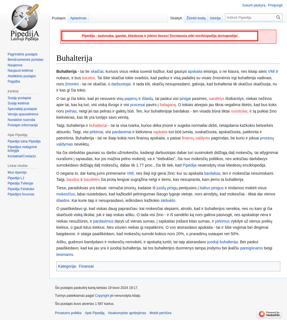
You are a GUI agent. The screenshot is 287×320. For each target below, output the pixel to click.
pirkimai (96, 132)
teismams (64, 254)
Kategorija (67, 266)
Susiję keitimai (18, 103)
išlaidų (147, 98)
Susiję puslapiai (19, 98)
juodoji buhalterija (222, 242)
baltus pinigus (212, 188)
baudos (88, 78)
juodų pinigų (167, 188)
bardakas (212, 173)
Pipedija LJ (16, 178)
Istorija (215, 18)
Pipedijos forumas (21, 194)
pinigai (185, 98)
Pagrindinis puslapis (23, 54)
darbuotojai (121, 84)
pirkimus (222, 221)
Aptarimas (78, 18)
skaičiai (97, 71)
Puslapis (59, 18)
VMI (271, 71)
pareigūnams (251, 248)
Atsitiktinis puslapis (22, 76)
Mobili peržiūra (161, 313)
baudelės (92, 179)
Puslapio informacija (23, 125)
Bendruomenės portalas (25, 60)
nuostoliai (239, 111)
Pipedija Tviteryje (20, 183)
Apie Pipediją (95, 313)
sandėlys (216, 98)
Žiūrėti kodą (195, 18)
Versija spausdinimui (23, 114)
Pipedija (190, 165)
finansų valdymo (196, 138)
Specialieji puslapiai (22, 109)
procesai (137, 104)
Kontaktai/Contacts (22, 156)
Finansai (86, 266)
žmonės (72, 84)
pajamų (131, 98)
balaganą (168, 104)
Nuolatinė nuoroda (21, 120)
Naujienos (15, 65)
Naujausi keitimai (20, 71)
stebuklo (168, 200)
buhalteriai (98, 125)
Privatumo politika (68, 313)
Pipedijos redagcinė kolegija (22, 149)
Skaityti (176, 18)
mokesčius (65, 194)
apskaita (195, 71)
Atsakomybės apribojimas (127, 313)
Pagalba (14, 81)
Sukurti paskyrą (253, 5)
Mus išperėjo (17, 172)
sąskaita (160, 132)
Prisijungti (275, 5)
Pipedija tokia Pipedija (24, 141)
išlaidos (63, 200)
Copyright (102, 296)
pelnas (71, 111)
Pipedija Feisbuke (21, 189)
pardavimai (121, 132)
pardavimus (103, 221)
